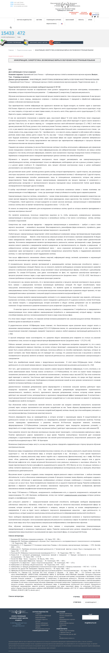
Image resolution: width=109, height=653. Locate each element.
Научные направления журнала (41, 626)
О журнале (38, 613)
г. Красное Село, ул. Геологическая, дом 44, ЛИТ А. (67, 634)
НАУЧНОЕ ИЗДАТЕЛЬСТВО (24, 19)
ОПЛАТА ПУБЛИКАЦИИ (14, 42)
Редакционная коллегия (42, 628)
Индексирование (40, 617)
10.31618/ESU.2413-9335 (20, 6)
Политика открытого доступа (41, 620)
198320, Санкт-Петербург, (67, 630)
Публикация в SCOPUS (73, 13)
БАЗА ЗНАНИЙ (70, 19)
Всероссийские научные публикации (66, 624)
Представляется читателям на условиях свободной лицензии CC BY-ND (34, 87)
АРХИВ (90, 19)
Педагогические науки (16, 56)
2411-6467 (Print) (18, 2)
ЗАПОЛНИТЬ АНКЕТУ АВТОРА (38, 42)
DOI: (11, 6)
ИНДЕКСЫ (57, 42)
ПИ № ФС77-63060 (70, 9)
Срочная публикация (84, 13)
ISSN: (12, 2)
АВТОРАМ (39, 19)
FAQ (60, 627)
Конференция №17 (91, 602)
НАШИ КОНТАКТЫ (51, 23)
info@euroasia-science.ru (66, 638)
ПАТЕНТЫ (81, 19)
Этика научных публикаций (43, 615)
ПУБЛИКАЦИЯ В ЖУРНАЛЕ (53, 19)
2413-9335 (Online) (19, 4)
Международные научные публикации (67, 620)
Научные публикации (41, 623)
